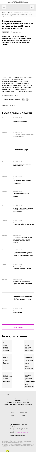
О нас (23, 415)
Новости (12, 410)
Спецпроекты (23, 412)
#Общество (5, 105)
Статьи (12, 412)
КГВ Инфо (15, 95)
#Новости (12, 105)
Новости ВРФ (5, 394)
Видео (23, 410)
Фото (12, 415)
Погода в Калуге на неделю (18, 1)
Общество (5, 32)
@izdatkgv (22, 435)
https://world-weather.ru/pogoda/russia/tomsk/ (18, 2)
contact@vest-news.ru (21, 432)
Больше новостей (18, 327)
